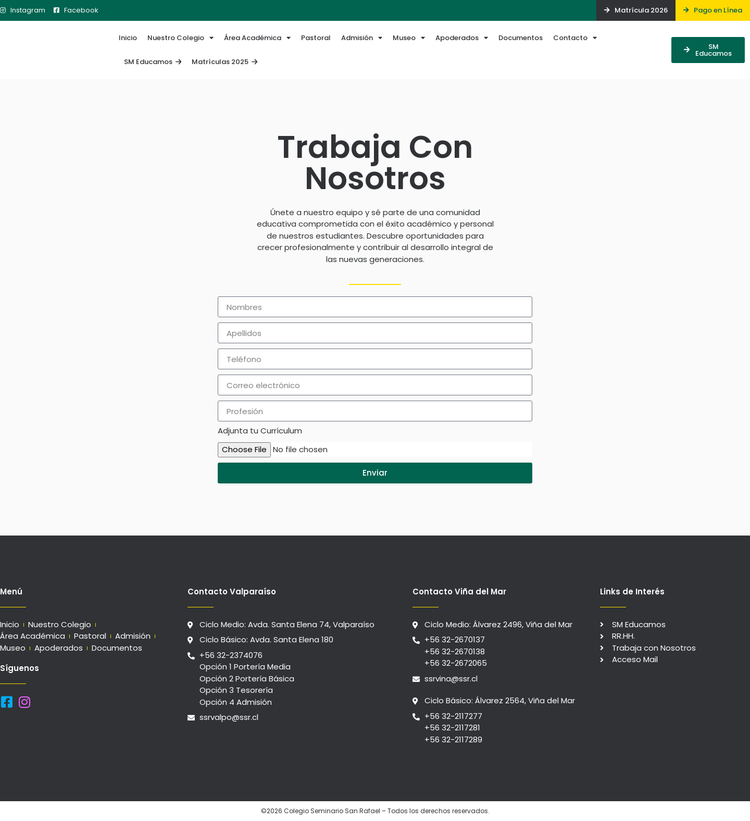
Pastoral (316, 38)
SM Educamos (152, 62)
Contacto (575, 37)
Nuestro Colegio (180, 37)
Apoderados (461, 37)
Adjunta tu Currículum (260, 431)
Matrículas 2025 (224, 62)
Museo (409, 37)
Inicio (128, 38)
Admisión (361, 37)
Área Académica (257, 37)
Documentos (520, 38)
